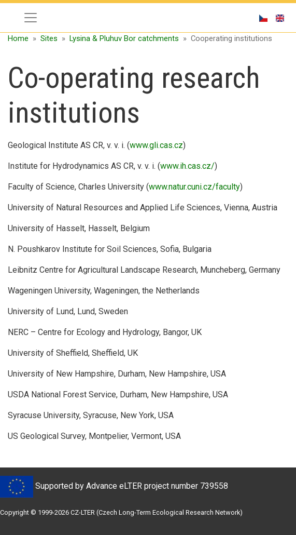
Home (18, 38)
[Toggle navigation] (30, 17)
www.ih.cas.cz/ (187, 166)
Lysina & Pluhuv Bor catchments (124, 38)
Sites (49, 38)
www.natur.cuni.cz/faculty (194, 187)
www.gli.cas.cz (156, 145)
